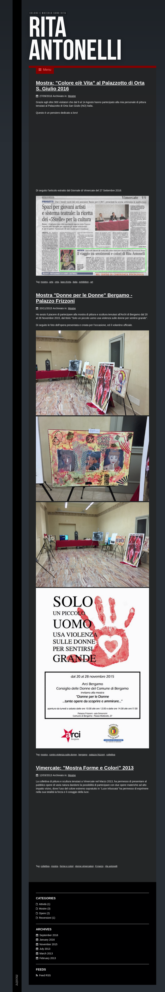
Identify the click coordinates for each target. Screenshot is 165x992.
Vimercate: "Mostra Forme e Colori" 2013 (85, 768)
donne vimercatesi (84, 866)
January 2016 (47, 940)
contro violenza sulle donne (63, 755)
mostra (44, 282)
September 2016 (48, 935)
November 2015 (48, 944)
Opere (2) (44, 913)
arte (51, 282)
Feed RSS (45, 975)
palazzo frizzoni (97, 755)
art (91, 282)
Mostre (72, 96)
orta (57, 282)
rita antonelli (111, 866)
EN (17, 12)
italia (75, 282)
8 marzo (99, 866)
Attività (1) (44, 904)
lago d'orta (66, 282)
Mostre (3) (44, 908)
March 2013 (46, 953)
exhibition (84, 282)
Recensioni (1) (47, 918)
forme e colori (66, 866)
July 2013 (44, 949)
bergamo (82, 755)
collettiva (110, 755)
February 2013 (47, 958)
